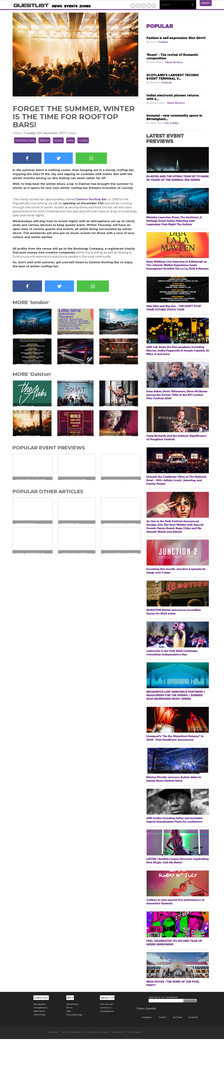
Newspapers (39, 1039)
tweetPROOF (118, 1067)
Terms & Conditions (71, 1067)
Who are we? (106, 1039)
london (58, 140)
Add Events (39, 1046)
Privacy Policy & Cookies (96, 1067)
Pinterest (190, 1052)
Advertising (72, 1039)
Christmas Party (25, 140)
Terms (69, 1042)
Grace (72, 133)
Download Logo (74, 1049)
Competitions (40, 1042)
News (57, 6)
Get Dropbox (135, 1067)
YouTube (175, 1052)
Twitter (159, 1052)
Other (17, 133)
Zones (85, 6)
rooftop (83, 140)
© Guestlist (53, 1067)
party (70, 140)
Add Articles (39, 1049)
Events (71, 6)
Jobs (68, 1046)
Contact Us (105, 1042)
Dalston (44, 140)
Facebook (144, 1052)
